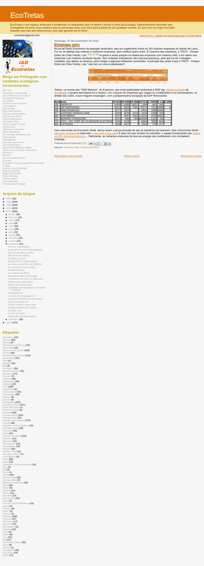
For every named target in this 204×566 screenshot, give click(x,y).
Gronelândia (9, 446)
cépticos (7, 384)
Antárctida (8, 347)
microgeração (10, 480)
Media (6, 474)
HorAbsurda (9, 126)
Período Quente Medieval (16, 503)
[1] (90, 54)
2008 (9, 201)
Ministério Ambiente (13, 482)
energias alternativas (89, 147)
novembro (14, 244)
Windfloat (59, 92)
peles (5, 500)
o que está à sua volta (104, 133)
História (7, 448)
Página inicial (131, 155)
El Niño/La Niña (11, 410)
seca (5, 537)
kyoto (5, 461)
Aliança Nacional (11, 170)
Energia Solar (10, 417)
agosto (12, 235)
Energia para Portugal (14, 183)
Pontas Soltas (10, 178)
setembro (14, 238)
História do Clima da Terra (20, 285)
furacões (7, 438)
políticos (7, 516)
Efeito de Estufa (11, 407)
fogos (5, 433)
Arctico (6, 352)
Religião (7, 529)
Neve (5, 485)
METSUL (7, 90)
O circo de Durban (16, 313)
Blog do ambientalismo (14, 113)
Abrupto (7, 155)
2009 (9, 205)
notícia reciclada (175, 89)
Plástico (7, 508)
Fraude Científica (11, 435)
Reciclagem (9, 526)
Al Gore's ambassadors (19, 246)
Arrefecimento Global (14, 355)
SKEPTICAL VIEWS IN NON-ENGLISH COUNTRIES (170, 35)
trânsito (6, 547)
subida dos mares (12, 542)
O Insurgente (9, 106)
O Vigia (6, 165)
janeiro (12, 214)
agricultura (8, 337)
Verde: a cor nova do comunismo (20, 150)
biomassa (8, 373)
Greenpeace (9, 443)
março (12, 220)
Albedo (6, 342)
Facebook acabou (16, 270)
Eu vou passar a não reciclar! (21, 267)
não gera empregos (65, 133)
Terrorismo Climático (13, 98)
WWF (5, 555)
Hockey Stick (9, 451)
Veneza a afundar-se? (18, 302)
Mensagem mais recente (68, 155)
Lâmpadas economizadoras (17, 464)
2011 (9, 211)
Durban (6, 399)
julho (11, 232)
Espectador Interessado (15, 93)
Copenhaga (9, 394)
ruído (5, 531)
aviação (7, 363)
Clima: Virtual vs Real (14, 124)
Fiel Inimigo (9, 108)
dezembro (14, 319)
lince (5, 467)
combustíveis (9, 391)
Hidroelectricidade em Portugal (22, 276)
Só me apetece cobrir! (14, 157)
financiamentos (10, 428)
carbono (7, 378)
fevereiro (13, 217)
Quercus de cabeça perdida (21, 252)
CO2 (5, 386)
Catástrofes (9, 381)
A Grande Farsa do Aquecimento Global (23, 163)
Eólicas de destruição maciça (21, 316)
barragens (8, 368)
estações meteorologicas (15, 425)
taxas (5, 544)
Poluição (7, 519)
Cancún (7, 376)
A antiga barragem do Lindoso (22, 307)
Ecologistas (9, 402)
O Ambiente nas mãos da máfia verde (25, 279)
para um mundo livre (13, 142)
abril (11, 223)
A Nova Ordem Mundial (15, 168)
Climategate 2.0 (15, 293)
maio (11, 226)
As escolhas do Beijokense (16, 134)
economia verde (71, 147)
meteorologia (9, 477)
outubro (13, 241)
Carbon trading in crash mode (22, 304)
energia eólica (10, 415)
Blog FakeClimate (12, 111)
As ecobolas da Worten (19, 273)
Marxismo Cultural (12, 116)
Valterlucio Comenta (13, 129)
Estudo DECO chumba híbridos (22, 261)
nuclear (6, 490)
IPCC (5, 459)
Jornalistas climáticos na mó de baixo (25, 299)
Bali (5, 365)
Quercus (7, 524)
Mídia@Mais (9, 139)
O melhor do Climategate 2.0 (21, 296)
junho (12, 229)
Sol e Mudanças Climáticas (17, 95)
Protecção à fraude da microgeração (25, 249)
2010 (9, 208)
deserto (6, 397)
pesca (6, 506)
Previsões (8, 521)
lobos (5, 472)
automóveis (9, 358)
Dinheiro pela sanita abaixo (20, 282)
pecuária (7, 495)
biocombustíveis (11, 371)
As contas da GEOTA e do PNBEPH (25, 264)
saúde (6, 534)
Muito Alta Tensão (12, 173)
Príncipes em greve (17, 258)
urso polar (8, 552)
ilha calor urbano (11, 454)
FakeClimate (9, 137)
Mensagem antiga (191, 155)
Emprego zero (66, 44)
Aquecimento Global (13, 350)
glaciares (7, 441)
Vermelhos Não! (11, 121)
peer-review (9, 498)
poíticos (7, 513)
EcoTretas (27, 15)
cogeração (8, 389)
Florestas (7, 430)
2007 (9, 198)
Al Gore (7, 339)
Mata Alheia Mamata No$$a (17, 147)
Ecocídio (7, 160)
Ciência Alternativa (12, 119)
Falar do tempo (10, 176)
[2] (93, 54)
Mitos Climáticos (11, 132)
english (6, 423)
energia (6, 412)
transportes (8, 550)
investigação (9, 456)
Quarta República (12, 144)
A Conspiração (10, 181)
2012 (9, 322)
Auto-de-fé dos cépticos (19, 255)
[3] (96, 54)
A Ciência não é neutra (14, 103)
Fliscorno (7, 152)
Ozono (6, 493)
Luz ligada (8, 100)
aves (5, 360)
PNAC (6, 511)
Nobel (6, 487)
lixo (4, 469)
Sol (4, 539)
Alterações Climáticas (14, 345)
